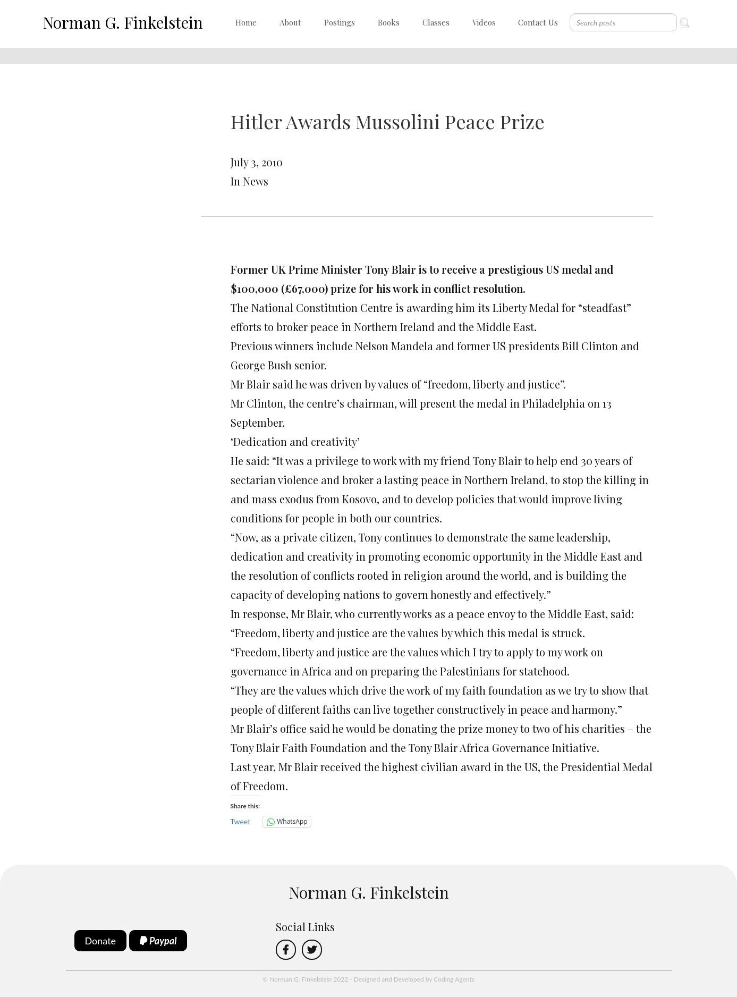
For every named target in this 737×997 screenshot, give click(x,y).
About (290, 22)
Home (246, 22)
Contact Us (538, 22)
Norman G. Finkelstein (123, 22)
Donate (100, 941)
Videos (484, 22)
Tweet (241, 821)
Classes (436, 22)
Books (389, 22)
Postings (339, 22)
